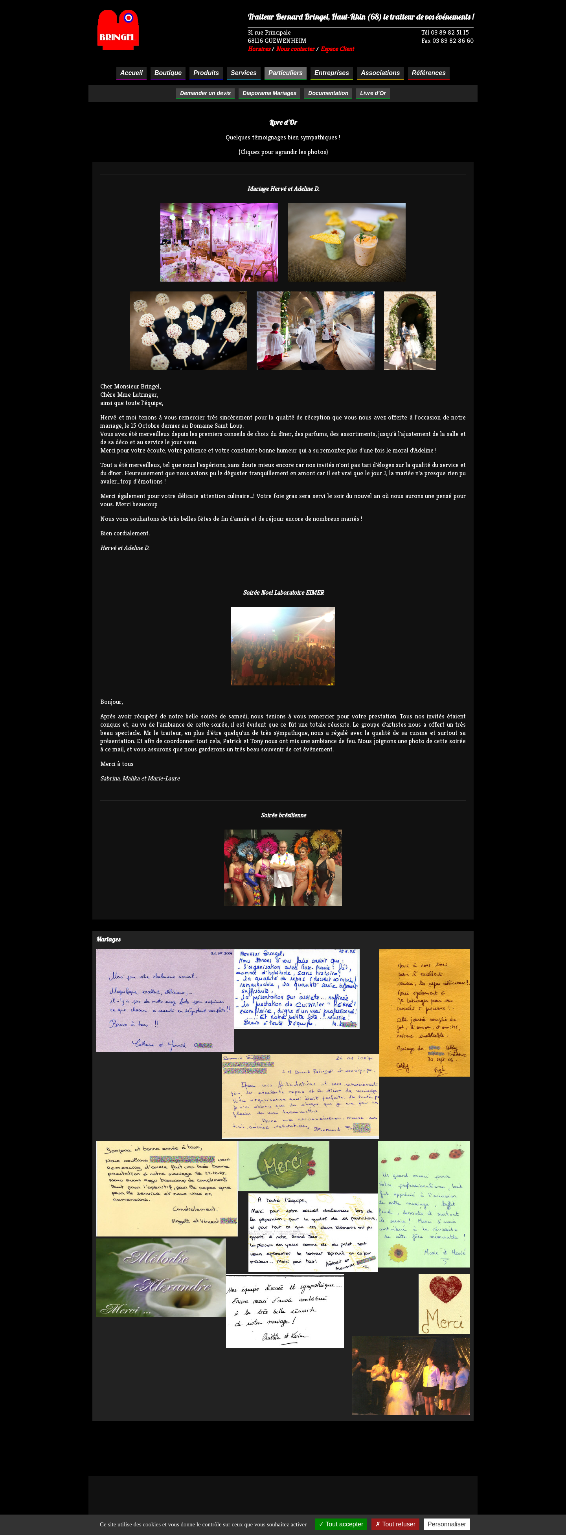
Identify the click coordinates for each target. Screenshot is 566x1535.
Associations (380, 73)
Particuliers (285, 73)
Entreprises (331, 73)
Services (244, 73)
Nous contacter (295, 49)
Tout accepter (341, 1524)
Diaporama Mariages (269, 93)
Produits (206, 73)
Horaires (259, 49)
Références (429, 73)
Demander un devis (205, 93)
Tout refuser (395, 1524)
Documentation (328, 93)
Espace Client (337, 49)
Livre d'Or (373, 93)
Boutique (168, 73)
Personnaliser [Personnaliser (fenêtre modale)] (447, 1524)
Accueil (131, 73)
